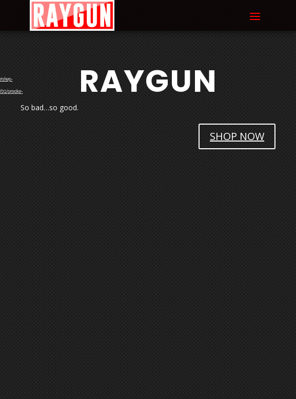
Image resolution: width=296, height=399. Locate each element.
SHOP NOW (237, 136)
